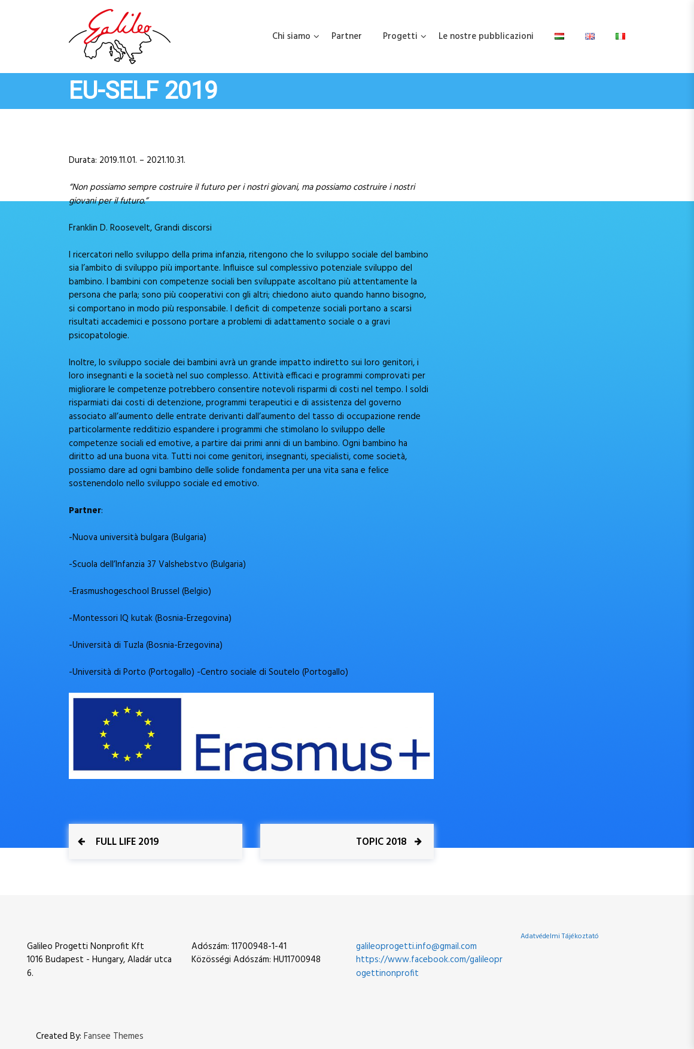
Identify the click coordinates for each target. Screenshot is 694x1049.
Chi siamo (291, 36)
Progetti (400, 36)
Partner (346, 36)
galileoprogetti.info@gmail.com (416, 946)
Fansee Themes (114, 1037)
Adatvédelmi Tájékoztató (559, 936)
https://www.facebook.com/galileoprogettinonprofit (429, 967)
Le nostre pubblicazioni (486, 36)
